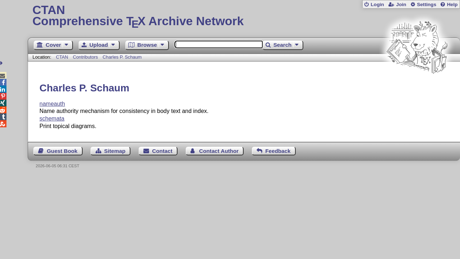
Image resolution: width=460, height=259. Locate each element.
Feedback (277, 151)
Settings (426, 4)
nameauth (52, 104)
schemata (52, 118)
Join (401, 4)
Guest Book (62, 151)
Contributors (85, 57)
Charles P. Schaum (122, 57)
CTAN (62, 57)
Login (377, 4)
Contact (162, 151)
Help (452, 4)
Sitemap (114, 151)
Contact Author (219, 151)
